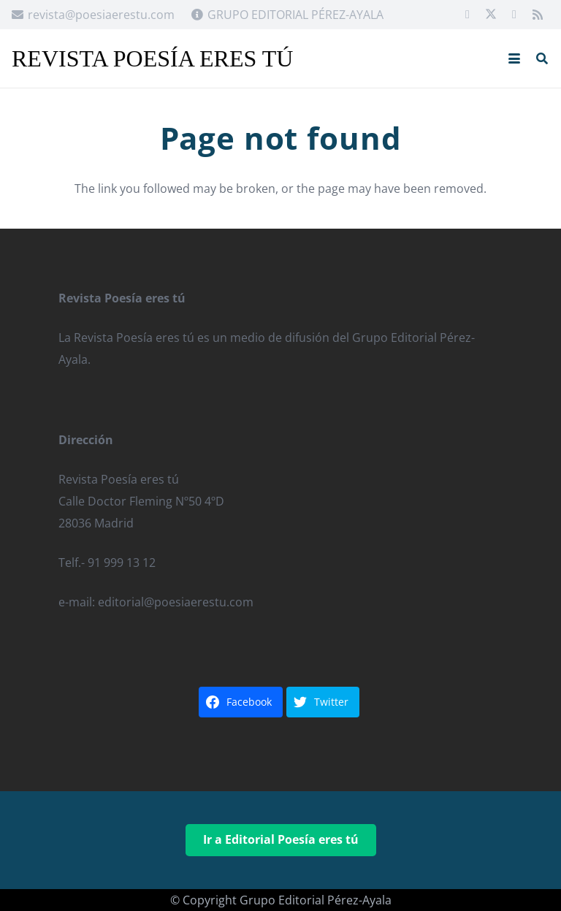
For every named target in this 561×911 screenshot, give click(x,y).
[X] (491, 14)
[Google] (514, 14)
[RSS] (537, 14)
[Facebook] (467, 14)
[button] (514, 58)
